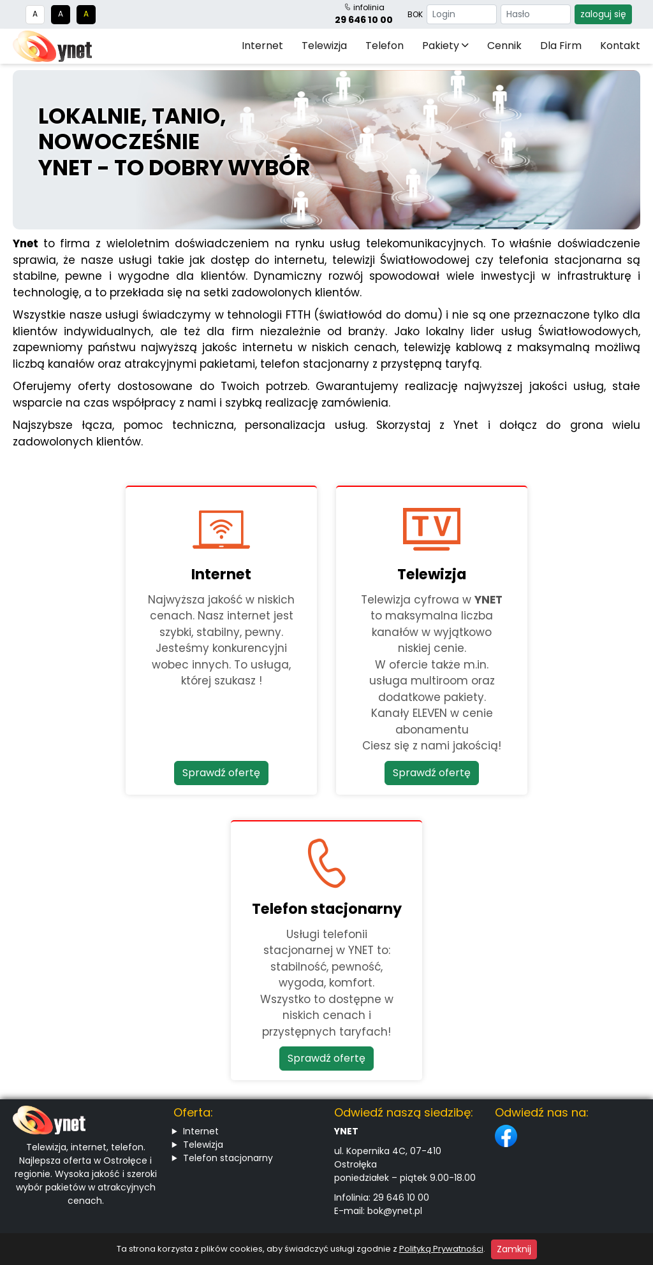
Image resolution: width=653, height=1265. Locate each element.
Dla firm (561, 45)
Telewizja (324, 45)
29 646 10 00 (364, 19)
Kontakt (620, 45)
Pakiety (445, 45)
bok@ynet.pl (394, 1210)
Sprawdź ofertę (221, 772)
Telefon (384, 45)
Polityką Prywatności (441, 1249)
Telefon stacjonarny (228, 1158)
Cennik (504, 45)
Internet (262, 45)
